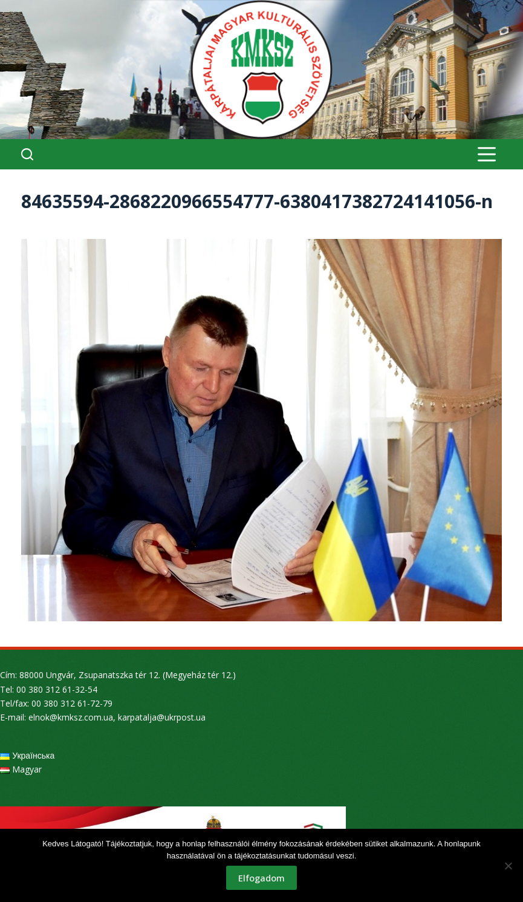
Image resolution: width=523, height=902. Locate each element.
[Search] (27, 154)
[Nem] (508, 866)
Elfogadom (261, 878)
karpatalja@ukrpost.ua (162, 717)
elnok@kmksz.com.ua (70, 717)
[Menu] (487, 154)
